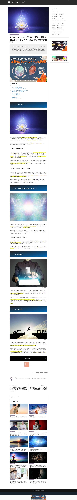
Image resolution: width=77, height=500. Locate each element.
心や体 (58, 23)
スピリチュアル (12, 431)
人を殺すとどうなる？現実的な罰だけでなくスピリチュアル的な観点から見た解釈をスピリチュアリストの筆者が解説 (37, 482)
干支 (54, 23)
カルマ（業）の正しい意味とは (16, 85)
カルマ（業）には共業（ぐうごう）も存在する (19, 88)
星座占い (62, 25)
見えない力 (60, 32)
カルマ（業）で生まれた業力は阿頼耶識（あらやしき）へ (20, 90)
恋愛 (63, 23)
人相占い (61, 16)
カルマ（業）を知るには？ (16, 94)
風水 (59, 34)
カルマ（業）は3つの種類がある (17, 87)
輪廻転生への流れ (14, 97)
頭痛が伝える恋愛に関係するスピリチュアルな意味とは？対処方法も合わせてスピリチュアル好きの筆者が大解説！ (18, 482)
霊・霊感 (54, 34)
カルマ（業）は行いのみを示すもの (17, 98)
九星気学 (61, 14)
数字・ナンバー (55, 25)
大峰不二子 (17, 377)
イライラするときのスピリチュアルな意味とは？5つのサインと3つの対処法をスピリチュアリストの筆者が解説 (37, 434)
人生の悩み (55, 16)
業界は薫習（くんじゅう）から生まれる (18, 91)
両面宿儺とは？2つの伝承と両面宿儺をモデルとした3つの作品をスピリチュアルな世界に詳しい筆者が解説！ (37, 466)
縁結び (54, 32)
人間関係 (54, 18)
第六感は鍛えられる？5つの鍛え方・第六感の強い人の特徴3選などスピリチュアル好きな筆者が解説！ (37, 418)
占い (59, 18)
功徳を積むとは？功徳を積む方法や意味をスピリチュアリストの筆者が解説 (18, 417)
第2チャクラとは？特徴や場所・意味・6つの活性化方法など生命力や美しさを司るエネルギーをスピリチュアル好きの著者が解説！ (18, 466)
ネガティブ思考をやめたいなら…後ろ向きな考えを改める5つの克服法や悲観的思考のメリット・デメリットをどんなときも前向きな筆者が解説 (18, 389)
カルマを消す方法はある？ (16, 93)
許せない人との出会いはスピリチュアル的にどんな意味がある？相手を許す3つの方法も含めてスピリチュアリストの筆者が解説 (18, 434)
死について (60, 27)
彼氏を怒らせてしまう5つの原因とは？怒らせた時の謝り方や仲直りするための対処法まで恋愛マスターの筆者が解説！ (38, 388)
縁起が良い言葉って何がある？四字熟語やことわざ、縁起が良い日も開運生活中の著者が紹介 (18, 450)
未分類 (54, 27)
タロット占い (55, 14)
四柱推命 (64, 18)
